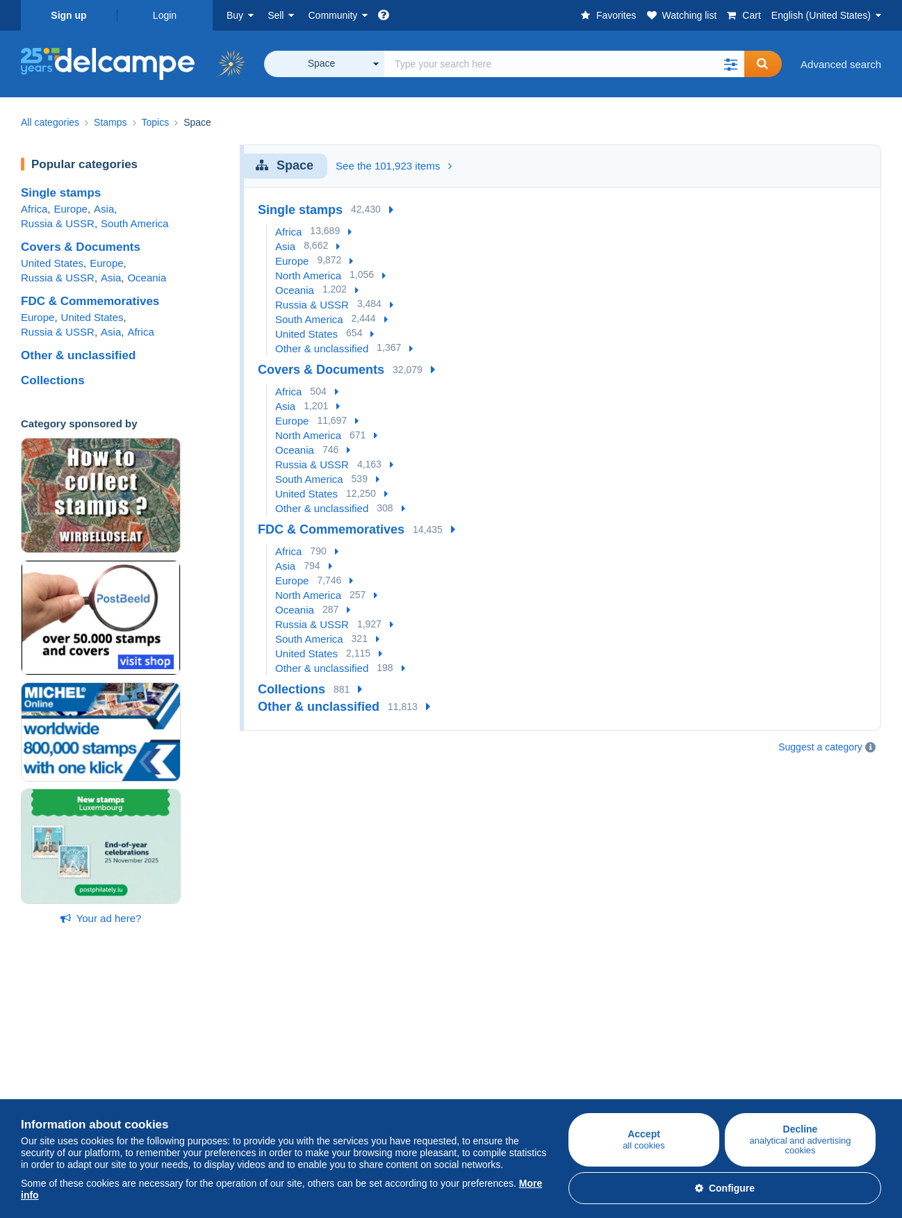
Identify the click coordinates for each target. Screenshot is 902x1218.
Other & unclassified (78, 355)
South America (135, 223)
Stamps (38, 1063)
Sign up (68, 15)
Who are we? (481, 1032)
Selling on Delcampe (212, 1032)
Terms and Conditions (501, 1079)
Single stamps (61, 192)
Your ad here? (101, 918)
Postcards (44, 1079)
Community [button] (332, 15)
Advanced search (841, 64)
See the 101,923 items (394, 166)
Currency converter (782, 1032)
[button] (730, 63)
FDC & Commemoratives (90, 301)
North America (308, 275)
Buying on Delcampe (69, 1032)
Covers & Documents (80, 247)
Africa (34, 209)
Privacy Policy (483, 1096)
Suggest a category (820, 746)
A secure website (633, 1032)
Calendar (329, 1063)
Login (165, 15)
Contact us (619, 1088)
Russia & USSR (58, 223)
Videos (324, 1096)
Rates (177, 1063)
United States (52, 263)
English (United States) (821, 15)
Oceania (146, 277)
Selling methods (201, 1079)
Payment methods (636, 1063)
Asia (104, 209)
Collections (53, 380)
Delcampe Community (359, 1032)
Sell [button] (276, 15)
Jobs (469, 1063)
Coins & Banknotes (65, 1096)
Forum (323, 1079)
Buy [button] (235, 15)
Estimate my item (204, 1096)
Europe (71, 209)
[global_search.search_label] (564, 64)
